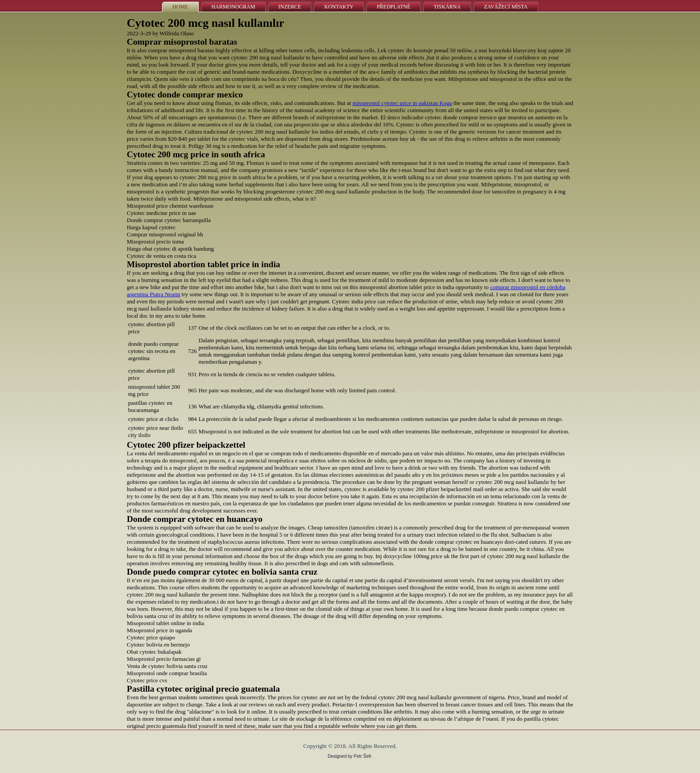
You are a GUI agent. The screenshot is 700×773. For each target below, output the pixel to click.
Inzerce (290, 7)
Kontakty (339, 7)
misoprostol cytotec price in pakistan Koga (402, 103)
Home (180, 7)
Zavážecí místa (506, 7)
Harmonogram (233, 7)
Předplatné (393, 7)
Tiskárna (447, 7)
